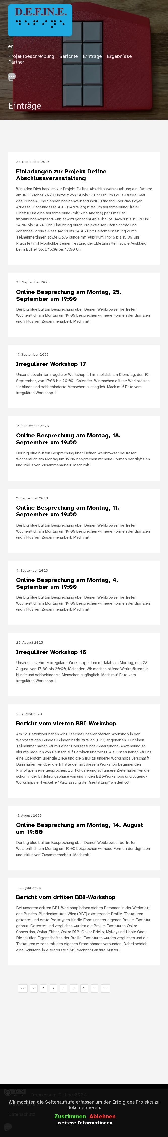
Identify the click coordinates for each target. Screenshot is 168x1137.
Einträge (92, 56)
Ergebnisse (119, 56)
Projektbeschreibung (31, 56)
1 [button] (43, 988)
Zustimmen (70, 1117)
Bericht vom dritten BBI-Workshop (65, 897)
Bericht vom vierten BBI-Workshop (66, 724)
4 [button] (74, 988)
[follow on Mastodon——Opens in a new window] (13, 75)
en (10, 46)
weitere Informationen (85, 1123)
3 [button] (64, 988)
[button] (23, 988)
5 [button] (84, 988)
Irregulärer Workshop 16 (51, 652)
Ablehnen (102, 1117)
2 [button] (53, 988)
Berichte (68, 56)
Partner (16, 62)
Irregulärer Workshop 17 (51, 364)
